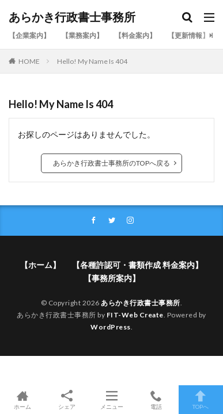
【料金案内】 (135, 35)
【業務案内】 (82, 35)
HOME (29, 61)
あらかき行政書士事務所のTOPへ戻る (111, 163)
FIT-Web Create (135, 314)
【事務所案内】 (112, 278)
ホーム (22, 399)
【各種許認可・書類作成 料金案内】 (137, 265)
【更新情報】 (188, 35)
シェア (66, 400)
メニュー (111, 399)
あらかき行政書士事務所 (72, 17)
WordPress (110, 327)
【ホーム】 (40, 265)
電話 (156, 399)
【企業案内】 (29, 35)
